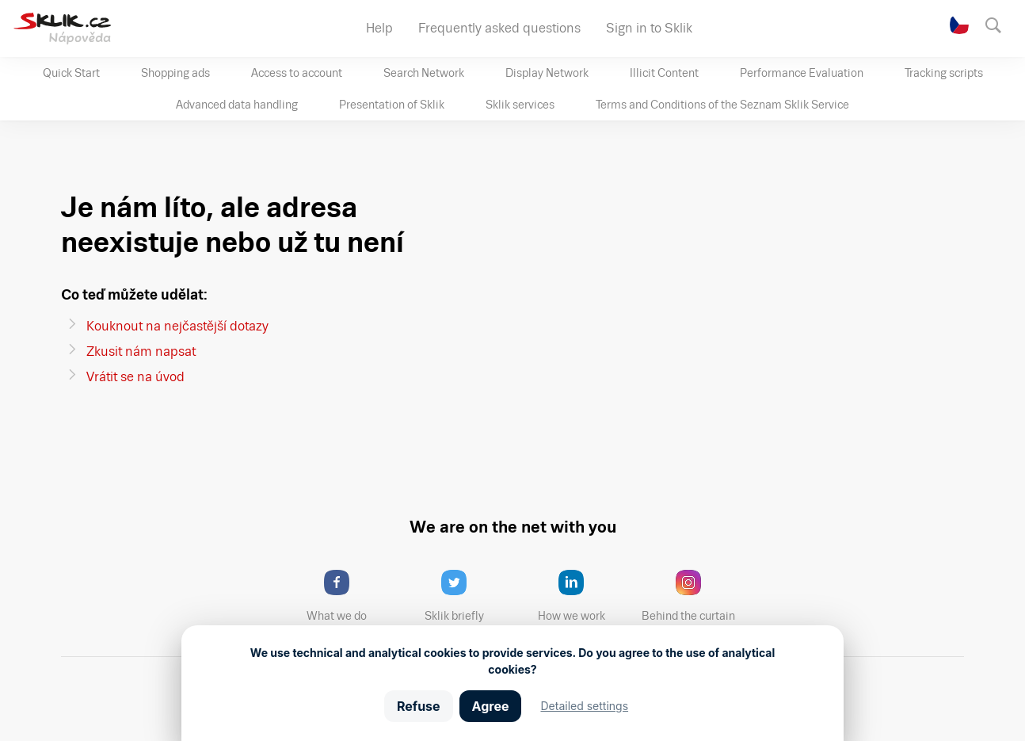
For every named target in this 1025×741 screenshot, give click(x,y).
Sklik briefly (468, 596)
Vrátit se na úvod (135, 376)
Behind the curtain (693, 596)
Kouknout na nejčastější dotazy (177, 326)
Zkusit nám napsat (141, 351)
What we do (350, 596)
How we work (583, 596)
